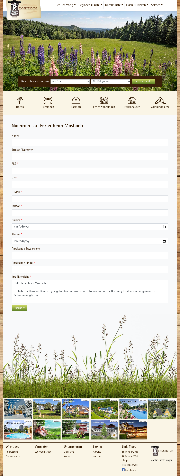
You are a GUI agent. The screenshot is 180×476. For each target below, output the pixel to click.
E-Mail (16, 192)
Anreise (16, 220)
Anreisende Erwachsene (26, 249)
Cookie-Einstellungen (161, 460)
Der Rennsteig (64, 5)
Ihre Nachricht (20, 277)
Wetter (97, 456)
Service (155, 5)
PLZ (14, 164)
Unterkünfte (113, 5)
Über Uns (69, 452)
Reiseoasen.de (130, 465)
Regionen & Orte (89, 5)
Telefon (16, 206)
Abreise (16, 234)
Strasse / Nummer (22, 150)
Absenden (19, 308)
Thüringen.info (130, 452)
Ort (14, 178)
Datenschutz (13, 456)
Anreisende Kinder (22, 263)
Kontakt (68, 456)
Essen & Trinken (136, 5)
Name (15, 135)
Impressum (12, 452)
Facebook (130, 470)
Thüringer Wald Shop (130, 458)
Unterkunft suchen (143, 81)
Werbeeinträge (43, 452)
